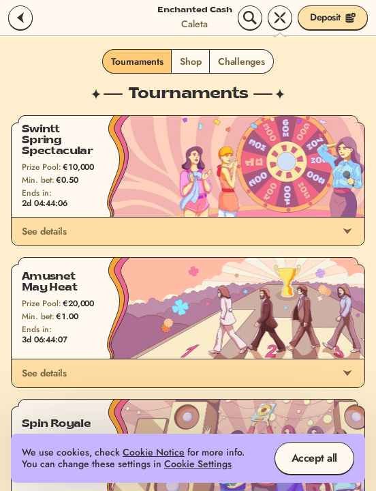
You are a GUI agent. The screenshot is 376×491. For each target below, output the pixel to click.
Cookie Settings (198, 464)
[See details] (347, 231)
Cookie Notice (154, 452)
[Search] (250, 17)
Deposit (333, 17)
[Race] (280, 17)
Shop (190, 61)
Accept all (314, 458)
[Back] (20, 17)
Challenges (241, 61)
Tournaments (137, 61)
